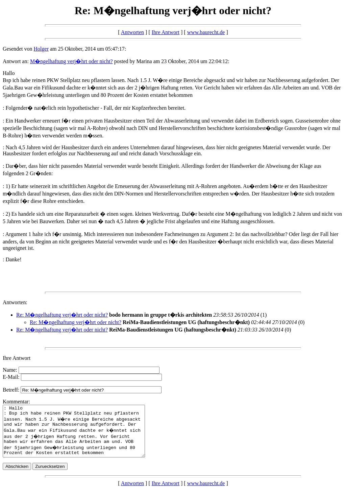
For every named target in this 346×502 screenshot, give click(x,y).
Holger (41, 49)
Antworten (132, 32)
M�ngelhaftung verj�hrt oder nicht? (71, 61)
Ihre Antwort (165, 32)
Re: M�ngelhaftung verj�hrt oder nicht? (62, 315)
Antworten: (15, 302)
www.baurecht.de (206, 32)
